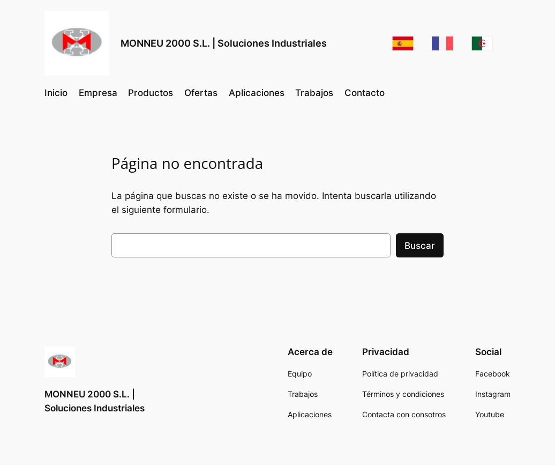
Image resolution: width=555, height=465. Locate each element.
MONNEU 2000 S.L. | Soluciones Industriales (224, 43)
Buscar (419, 245)
